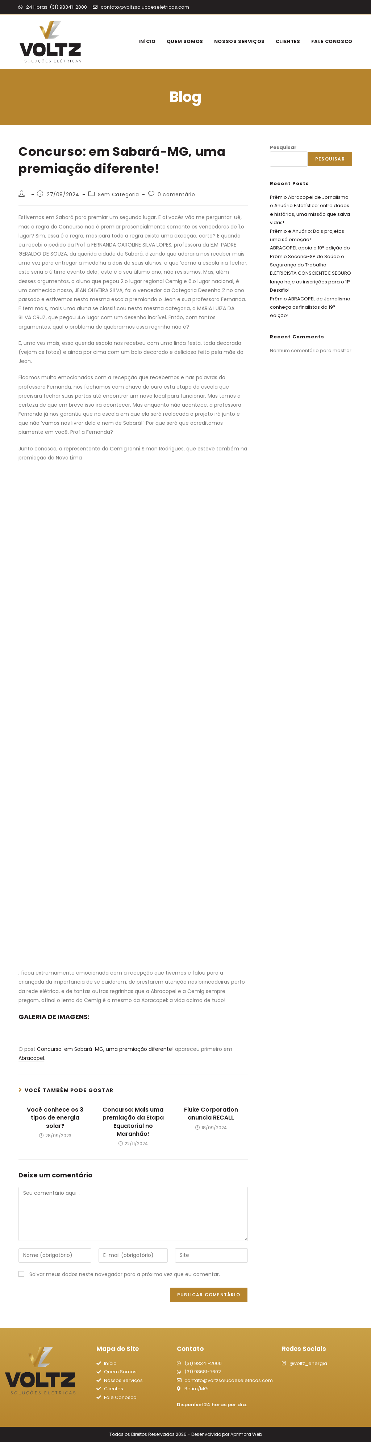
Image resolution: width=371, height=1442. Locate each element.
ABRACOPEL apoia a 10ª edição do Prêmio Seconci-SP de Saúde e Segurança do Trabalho (310, 256)
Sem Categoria (118, 194)
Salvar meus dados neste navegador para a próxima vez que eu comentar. (124, 1274)
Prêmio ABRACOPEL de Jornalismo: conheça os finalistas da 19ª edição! (310, 307)
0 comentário (176, 194)
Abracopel (31, 1058)
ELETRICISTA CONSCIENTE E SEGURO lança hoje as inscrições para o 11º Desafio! (310, 282)
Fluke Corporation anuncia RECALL (211, 1114)
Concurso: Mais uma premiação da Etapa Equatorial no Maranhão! (133, 1122)
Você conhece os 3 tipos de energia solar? (55, 1118)
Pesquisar (283, 147)
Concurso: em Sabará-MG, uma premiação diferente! (105, 1049)
